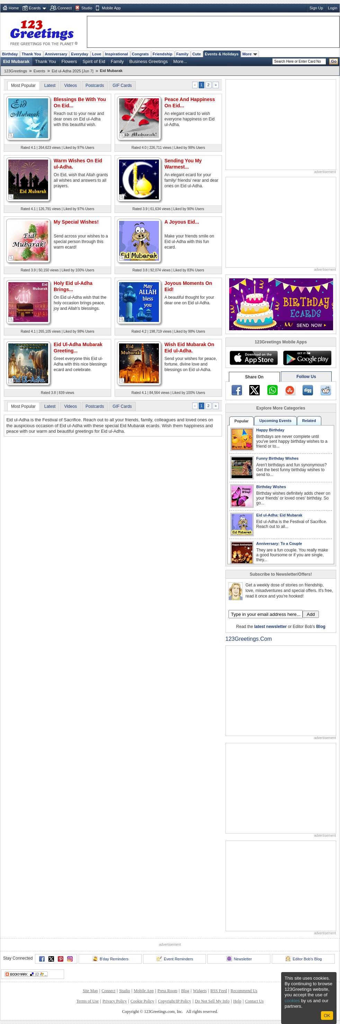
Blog (320, 626)
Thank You (31, 54)
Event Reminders (174, 958)
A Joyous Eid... (181, 222)
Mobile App (111, 8)
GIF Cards (122, 85)
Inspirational (116, 54)
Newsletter (239, 958)
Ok (327, 1015)
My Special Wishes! (76, 222)
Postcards (95, 85)
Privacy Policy (114, 1001)
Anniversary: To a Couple (279, 543)
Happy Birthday (270, 430)
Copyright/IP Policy (174, 1001)
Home (14, 8)
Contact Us (254, 1001)
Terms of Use (88, 1001)
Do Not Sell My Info (212, 1001)
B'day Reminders (110, 958)
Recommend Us (244, 990)
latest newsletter (270, 626)
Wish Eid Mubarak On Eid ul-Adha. (189, 347)
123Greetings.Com (248, 639)
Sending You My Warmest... (183, 164)
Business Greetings (148, 61)
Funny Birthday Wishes (277, 458)
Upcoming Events (275, 421)
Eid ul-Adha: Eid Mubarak (279, 515)
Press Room (168, 990)
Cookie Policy (142, 1001)
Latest (50, 85)
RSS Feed (219, 990)
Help (237, 1001)
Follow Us (306, 376)
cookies (292, 1000)
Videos (70, 85)
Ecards (35, 8)
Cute (196, 54)
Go (334, 61)
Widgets (200, 990)
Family (182, 54)
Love (96, 54)
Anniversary (56, 54)
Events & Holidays (222, 54)
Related (309, 421)
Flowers (69, 61)
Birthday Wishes (271, 487)
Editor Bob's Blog (303, 958)
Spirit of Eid (93, 61)
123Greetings (15, 71)
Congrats (140, 54)
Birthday (10, 54)
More (249, 54)
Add (311, 614)
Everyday (79, 54)
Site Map (90, 990)
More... (180, 61)
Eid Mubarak (16, 61)
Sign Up (316, 8)
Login (332, 8)
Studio (86, 8)
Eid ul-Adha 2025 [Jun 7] (72, 71)
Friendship (162, 54)
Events (39, 71)
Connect (64, 8)
